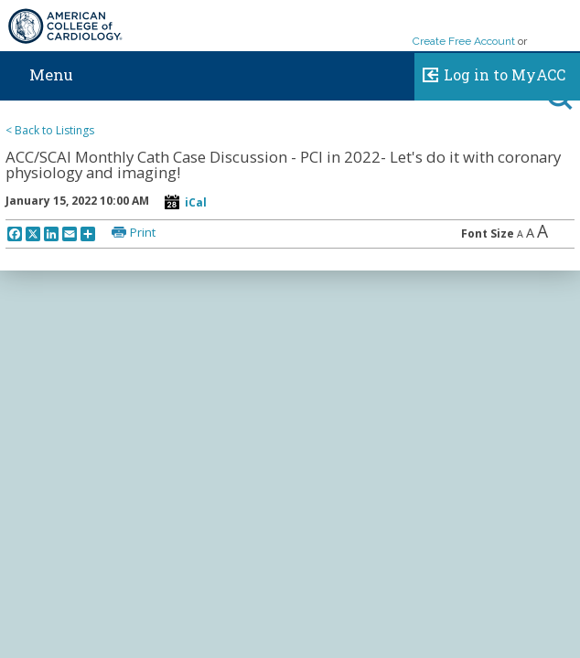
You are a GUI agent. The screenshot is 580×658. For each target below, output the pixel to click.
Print (143, 232)
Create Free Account (464, 41)
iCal (196, 202)
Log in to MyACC (489, 72)
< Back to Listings (49, 130)
